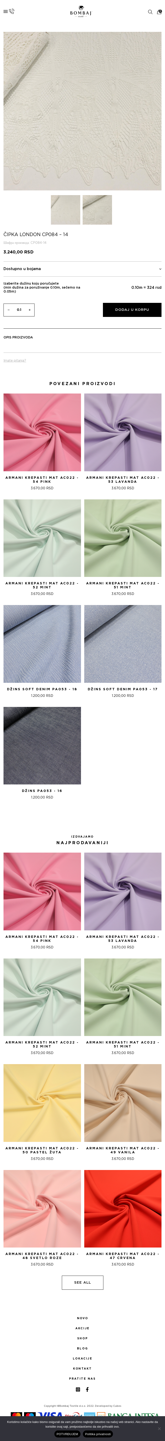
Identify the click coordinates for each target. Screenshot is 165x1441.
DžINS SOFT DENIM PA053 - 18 (42, 689)
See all (82, 1282)
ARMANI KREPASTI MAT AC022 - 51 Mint (123, 585)
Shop (82, 1338)
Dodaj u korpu (132, 310)
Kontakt (82, 1368)
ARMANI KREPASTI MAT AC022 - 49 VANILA (123, 1150)
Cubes (117, 1406)
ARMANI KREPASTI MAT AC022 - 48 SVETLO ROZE (42, 1256)
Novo (82, 1318)
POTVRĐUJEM (67, 1434)
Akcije (82, 1328)
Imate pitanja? (15, 360)
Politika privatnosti (98, 1434)
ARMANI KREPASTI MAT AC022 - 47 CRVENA (123, 1256)
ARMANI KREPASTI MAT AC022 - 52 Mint (42, 585)
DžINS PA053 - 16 (42, 791)
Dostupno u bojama (82, 269)
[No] (159, 1428)
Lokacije (82, 1358)
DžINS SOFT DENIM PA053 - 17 (123, 689)
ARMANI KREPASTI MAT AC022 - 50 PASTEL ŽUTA (42, 1150)
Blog (82, 1348)
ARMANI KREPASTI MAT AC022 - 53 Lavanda (123, 479)
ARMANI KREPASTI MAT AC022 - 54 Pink (42, 479)
